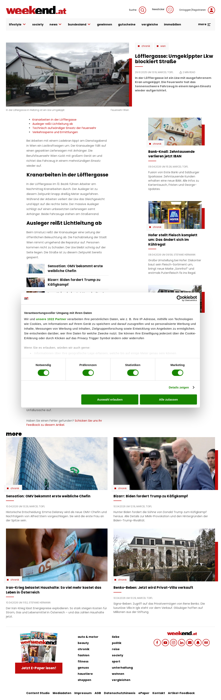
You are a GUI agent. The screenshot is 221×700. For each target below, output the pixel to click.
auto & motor (88, 637)
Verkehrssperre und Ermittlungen (55, 132)
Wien (163, 46)
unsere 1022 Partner (51, 319)
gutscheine (127, 24)
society (38, 24)
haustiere (85, 674)
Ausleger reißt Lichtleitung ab (52, 124)
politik (116, 643)
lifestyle (17, 24)
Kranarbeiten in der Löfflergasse (54, 120)
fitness (83, 661)
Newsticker (163, 9)
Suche (137, 10)
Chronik (146, 46)
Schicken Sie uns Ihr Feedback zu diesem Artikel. (64, 423)
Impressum (83, 693)
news (55, 24)
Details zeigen (179, 387)
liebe (115, 637)
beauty (83, 643)
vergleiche (150, 24)
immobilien (172, 24)
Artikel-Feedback (181, 693)
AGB (98, 693)
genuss (83, 668)
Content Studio (38, 693)
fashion (83, 655)
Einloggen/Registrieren (197, 10)
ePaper (143, 693)
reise (116, 649)
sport (116, 661)
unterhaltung (122, 668)
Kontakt (158, 693)
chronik (83, 649)
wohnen (118, 674)
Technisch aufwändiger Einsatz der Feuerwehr (64, 128)
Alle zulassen (168, 399)
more (204, 24)
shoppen (84, 680)
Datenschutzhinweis (119, 693)
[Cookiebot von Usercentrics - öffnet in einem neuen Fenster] (179, 298)
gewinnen (104, 24)
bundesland (79, 24)
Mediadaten (62, 693)
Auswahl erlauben (110, 399)
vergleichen (121, 680)
